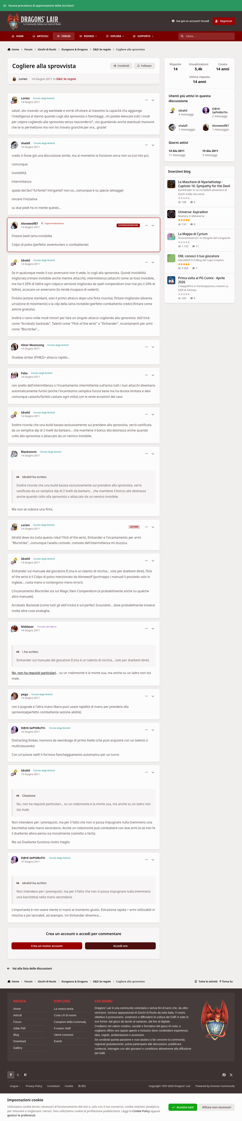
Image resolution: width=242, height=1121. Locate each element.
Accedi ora (120, 946)
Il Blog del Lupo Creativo (209, 260)
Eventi (58, 1041)
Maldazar (27, 626)
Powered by (215, 1086)
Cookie (69, 1086)
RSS (82, 1086)
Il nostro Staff (62, 1028)
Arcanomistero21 (188, 238)
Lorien (23, 79)
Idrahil (25, 260)
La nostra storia (64, 1008)
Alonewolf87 (29, 223)
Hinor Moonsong (32, 345)
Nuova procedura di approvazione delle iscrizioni (38, 5)
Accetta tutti (183, 1107)
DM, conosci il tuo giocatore (198, 256)
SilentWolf (184, 260)
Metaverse (198, 216)
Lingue (15, 1086)
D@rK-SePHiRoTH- (33, 728)
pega (24, 694)
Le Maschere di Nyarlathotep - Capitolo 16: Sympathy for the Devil (204, 184)
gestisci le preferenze (21, 1115)
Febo (24, 373)
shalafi (25, 143)
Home (17, 1008)
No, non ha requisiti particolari (34, 673)
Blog (16, 1034)
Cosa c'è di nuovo (65, 1015)
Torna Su (226, 981)
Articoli (17, 1015)
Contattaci (53, 1086)
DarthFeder (185, 190)
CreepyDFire (185, 286)
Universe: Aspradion (193, 212)
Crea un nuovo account (47, 946)
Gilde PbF (19, 1028)
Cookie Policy (141, 1111)
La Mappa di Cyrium (193, 234)
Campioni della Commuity (70, 1022)
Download (19, 1041)
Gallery (17, 1047)
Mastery (183, 216)
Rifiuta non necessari (216, 1107)
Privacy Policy (34, 1086)
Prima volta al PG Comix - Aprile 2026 (201, 280)
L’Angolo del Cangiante (216, 238)
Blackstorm (28, 452)
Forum (17, 1022)
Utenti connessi (63, 1034)
